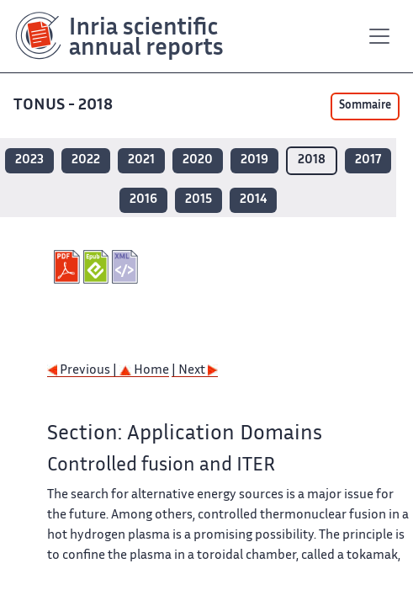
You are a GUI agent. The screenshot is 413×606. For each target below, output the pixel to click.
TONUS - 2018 (64, 105)
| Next (195, 370)
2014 (253, 199)
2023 (29, 160)
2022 (85, 160)
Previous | (83, 370)
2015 (198, 199)
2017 (368, 160)
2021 (141, 160)
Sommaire (365, 106)
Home (144, 370)
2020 (198, 160)
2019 (254, 160)
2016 (143, 199)
